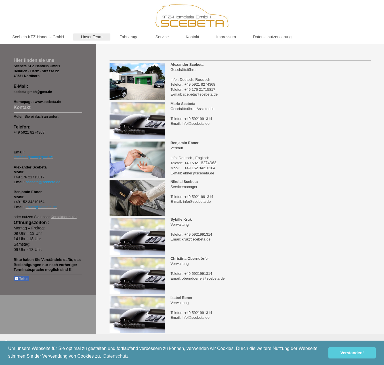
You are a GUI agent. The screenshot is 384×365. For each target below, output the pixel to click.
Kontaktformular (64, 217)
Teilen (21, 279)
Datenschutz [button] (116, 356)
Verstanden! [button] (352, 353)
